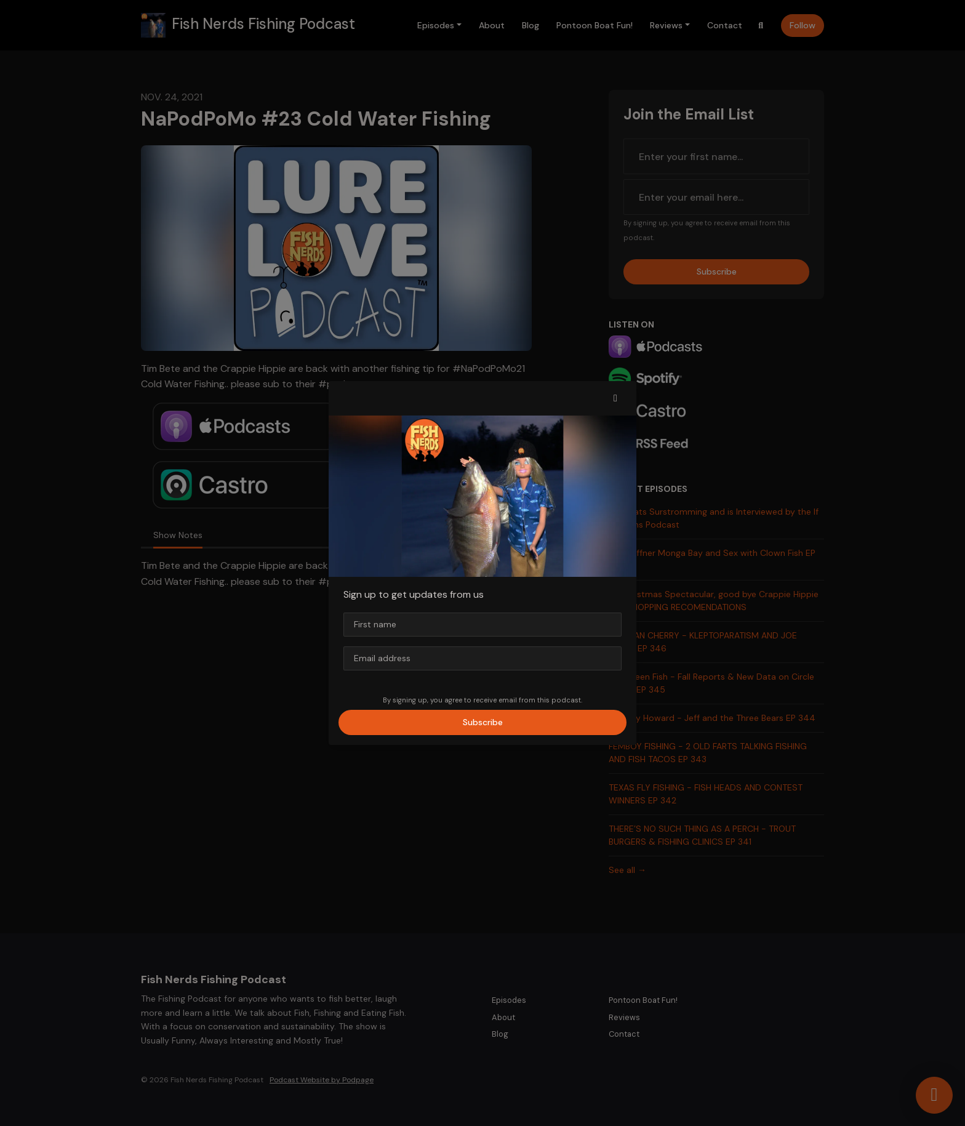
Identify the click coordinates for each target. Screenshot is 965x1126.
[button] (615, 398)
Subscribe (483, 722)
